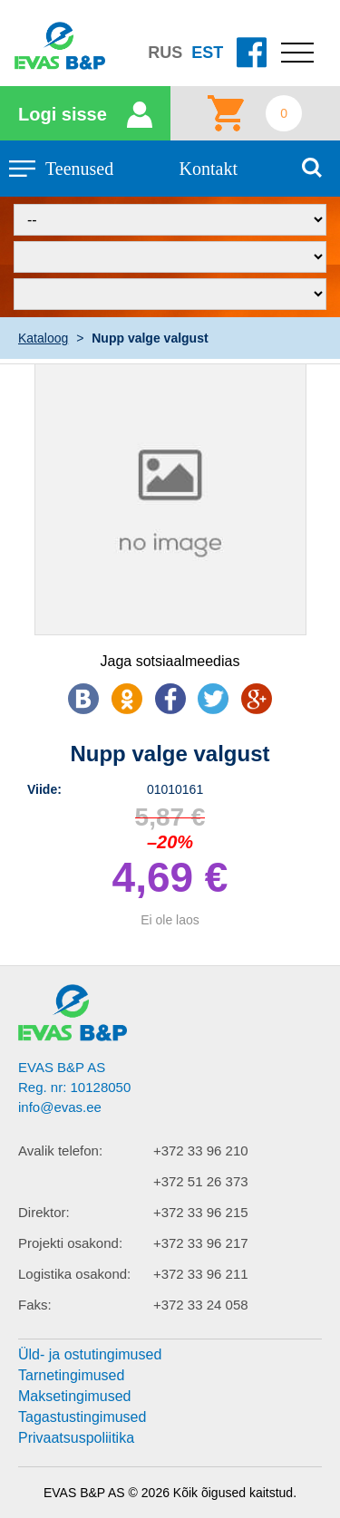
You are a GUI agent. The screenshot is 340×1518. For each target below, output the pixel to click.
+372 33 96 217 (200, 1243)
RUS (165, 53)
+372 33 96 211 (200, 1273)
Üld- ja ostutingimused (89, 1354)
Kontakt (209, 169)
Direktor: (44, 1212)
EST (207, 53)
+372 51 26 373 (200, 1181)
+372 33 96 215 (200, 1212)
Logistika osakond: (74, 1273)
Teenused (79, 169)
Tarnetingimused (71, 1375)
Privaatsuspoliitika (76, 1437)
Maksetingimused (74, 1396)
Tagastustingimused (82, 1417)
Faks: (35, 1304)
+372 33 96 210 (200, 1150)
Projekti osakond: (70, 1243)
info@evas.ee (60, 1107)
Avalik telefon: (60, 1150)
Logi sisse (62, 114)
